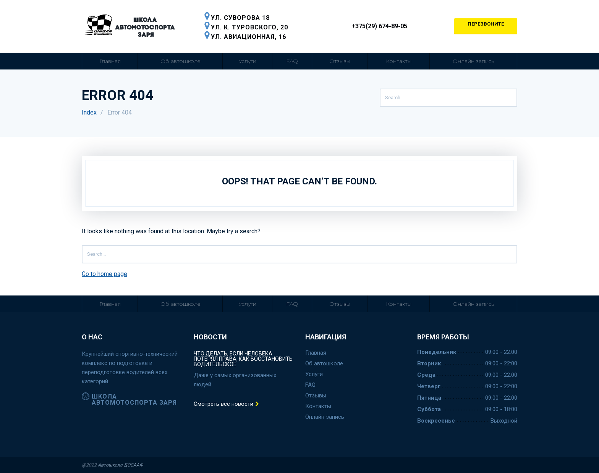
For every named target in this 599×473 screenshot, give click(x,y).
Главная (110, 61)
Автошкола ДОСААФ (120, 465)
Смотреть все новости (226, 404)
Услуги (247, 61)
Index (89, 112)
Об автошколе (180, 61)
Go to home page (104, 274)
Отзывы (339, 61)
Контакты (398, 61)
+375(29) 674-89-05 (375, 26)
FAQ (292, 61)
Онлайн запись (473, 61)
